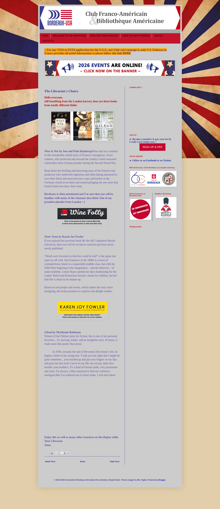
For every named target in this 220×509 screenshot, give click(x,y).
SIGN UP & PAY (152, 147)
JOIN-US (158, 35)
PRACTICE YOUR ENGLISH (104, 35)
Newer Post (50, 461)
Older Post (114, 461)
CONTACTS (48, 41)
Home (82, 461)
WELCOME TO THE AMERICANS (69, 35)
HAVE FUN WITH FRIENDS (136, 35)
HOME (45, 35)
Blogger (162, 480)
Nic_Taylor (142, 480)
